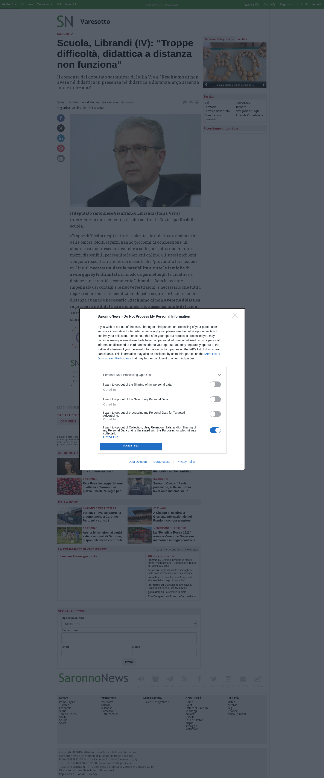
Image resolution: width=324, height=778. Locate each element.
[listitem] (162, 375)
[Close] (236, 317)
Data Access (161, 461)
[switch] (215, 384)
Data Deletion (138, 461)
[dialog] (162, 389)
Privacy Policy (186, 461)
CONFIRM (131, 446)
